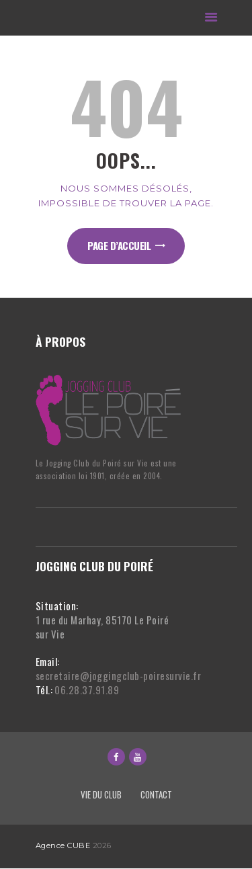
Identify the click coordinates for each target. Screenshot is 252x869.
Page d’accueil (119, 245)
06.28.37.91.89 (86, 689)
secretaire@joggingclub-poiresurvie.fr (119, 675)
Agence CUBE (63, 845)
